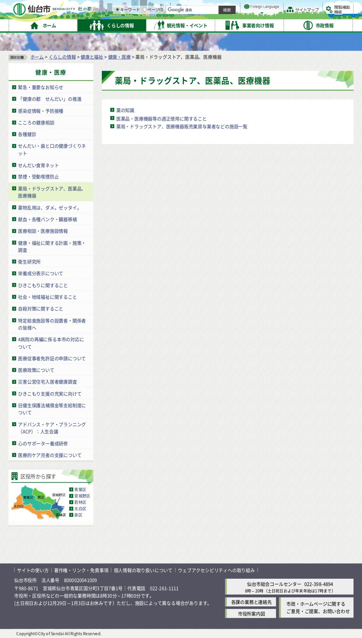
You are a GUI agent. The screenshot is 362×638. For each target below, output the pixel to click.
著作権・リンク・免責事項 (81, 570)
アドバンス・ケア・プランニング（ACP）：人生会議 (52, 428)
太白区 (80, 509)
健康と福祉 (92, 56)
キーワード (201, 25)
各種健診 (27, 134)
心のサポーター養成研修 (43, 443)
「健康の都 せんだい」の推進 (49, 98)
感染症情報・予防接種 (40, 110)
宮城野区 (82, 496)
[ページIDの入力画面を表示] (218, 24)
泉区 (78, 515)
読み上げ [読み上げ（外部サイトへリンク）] (232, 7)
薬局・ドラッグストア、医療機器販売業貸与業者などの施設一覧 (181, 126)
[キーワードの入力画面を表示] (191, 24)
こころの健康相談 (36, 122)
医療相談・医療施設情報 (43, 230)
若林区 (80, 502)
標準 (282, 7)
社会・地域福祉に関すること (47, 296)
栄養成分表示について (40, 273)
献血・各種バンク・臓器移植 (47, 219)
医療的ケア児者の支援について (49, 455)
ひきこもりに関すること (43, 285)
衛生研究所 (29, 261)
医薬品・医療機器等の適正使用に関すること (161, 118)
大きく (272, 15)
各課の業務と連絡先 (251, 601)
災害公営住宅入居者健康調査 (47, 381)
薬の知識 (125, 110)
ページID (226, 25)
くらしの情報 (62, 56)
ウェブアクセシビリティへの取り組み (216, 570)
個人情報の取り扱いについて (143, 570)
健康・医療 (119, 56)
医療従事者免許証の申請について (52, 358)
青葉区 (80, 489)
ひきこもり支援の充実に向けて (49, 393)
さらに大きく (295, 15)
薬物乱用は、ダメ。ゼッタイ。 (49, 207)
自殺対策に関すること (40, 308)
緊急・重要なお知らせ (40, 87)
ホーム (37, 56)
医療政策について (36, 369)
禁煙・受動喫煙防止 (38, 176)
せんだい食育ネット (38, 164)
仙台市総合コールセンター (274, 583)
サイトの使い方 (33, 570)
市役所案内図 (251, 613)
